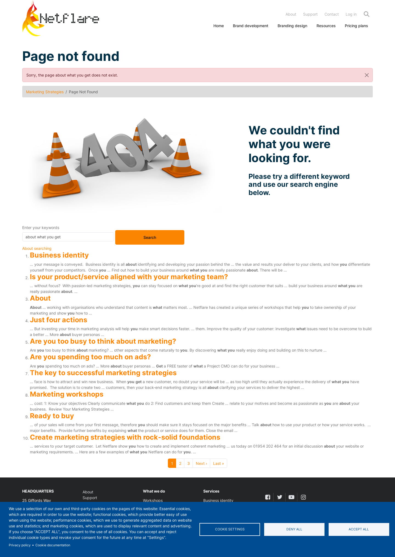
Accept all (359, 529)
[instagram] (303, 497)
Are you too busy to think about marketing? (103, 341)
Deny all (294, 529)
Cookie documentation (52, 545)
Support (310, 14)
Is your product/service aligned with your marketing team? (129, 277)
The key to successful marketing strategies (103, 373)
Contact (332, 14)
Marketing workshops (66, 394)
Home (218, 25)
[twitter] (279, 497)
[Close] (367, 75)
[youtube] (291, 497)
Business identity (59, 255)
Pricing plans (356, 25)
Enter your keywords (40, 227)
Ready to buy (52, 416)
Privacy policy (20, 545)
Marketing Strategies (45, 91)
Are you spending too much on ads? (90, 357)
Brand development (250, 25)
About (291, 14)
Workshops (153, 500)
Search (366, 14)
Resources (326, 25)
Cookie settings (230, 529)
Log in (351, 14)
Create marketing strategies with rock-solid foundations (125, 437)
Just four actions (58, 320)
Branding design (292, 25)
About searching (37, 248)
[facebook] (267, 497)
